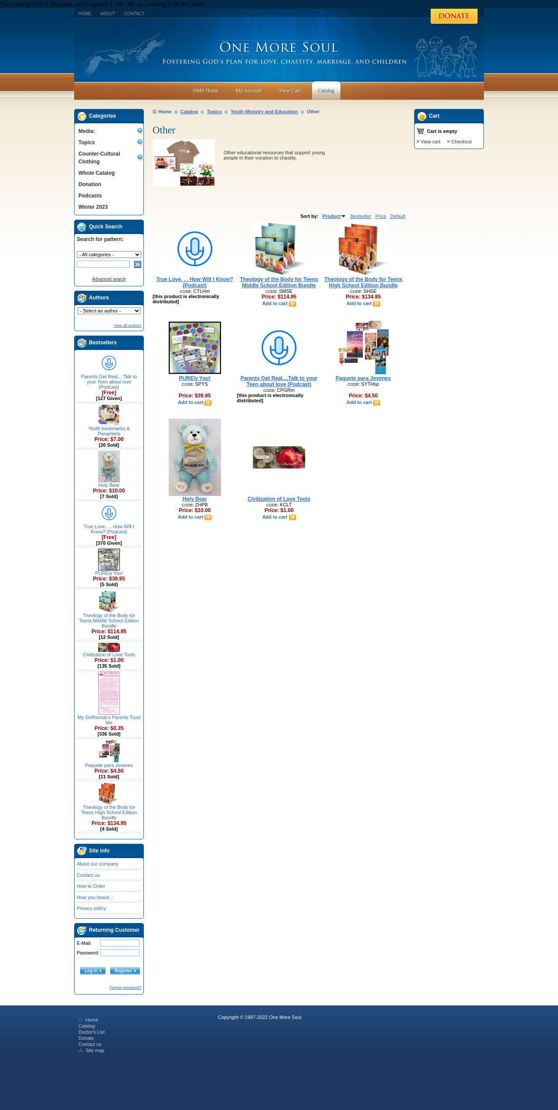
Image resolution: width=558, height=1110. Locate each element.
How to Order (91, 886)
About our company (97, 863)
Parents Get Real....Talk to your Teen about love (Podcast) (109, 382)
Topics (86, 142)
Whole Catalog (96, 173)
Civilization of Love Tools (109, 654)
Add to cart (279, 303)
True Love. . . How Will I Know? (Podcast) (109, 529)
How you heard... (95, 897)
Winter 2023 (93, 207)
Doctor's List (91, 1032)
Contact (134, 13)
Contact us (88, 875)
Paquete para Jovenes (109, 765)
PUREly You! (109, 573)
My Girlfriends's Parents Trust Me (109, 720)
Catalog (189, 111)
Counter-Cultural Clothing (99, 158)
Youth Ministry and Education (264, 111)
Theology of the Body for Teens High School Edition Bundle (109, 812)
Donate (86, 1038)
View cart (430, 141)
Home (85, 13)
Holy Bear (109, 485)
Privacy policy (91, 908)
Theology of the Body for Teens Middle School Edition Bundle (109, 620)
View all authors (127, 325)
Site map (91, 1050)
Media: (86, 131)
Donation (89, 184)
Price (380, 216)
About (107, 13)
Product (335, 216)
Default (397, 216)
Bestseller (360, 216)
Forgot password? (125, 987)
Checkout (461, 141)
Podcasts (90, 196)
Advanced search (109, 279)
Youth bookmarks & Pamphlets (109, 431)
